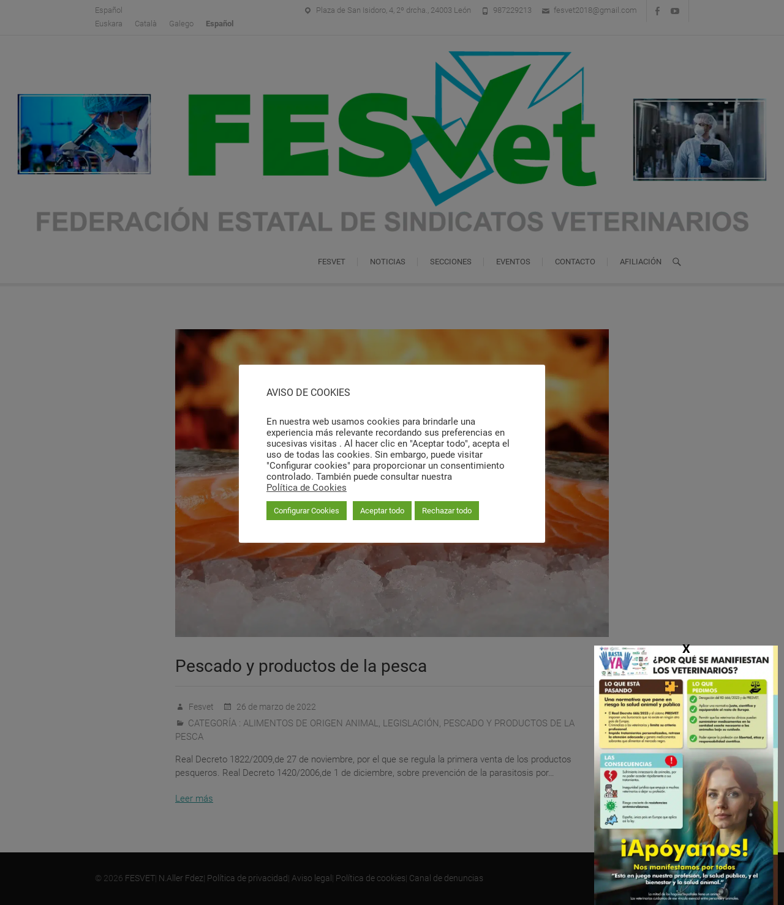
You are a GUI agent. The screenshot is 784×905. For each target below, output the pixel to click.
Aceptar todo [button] (382, 510)
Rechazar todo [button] (447, 510)
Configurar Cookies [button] (306, 510)
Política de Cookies (306, 487)
